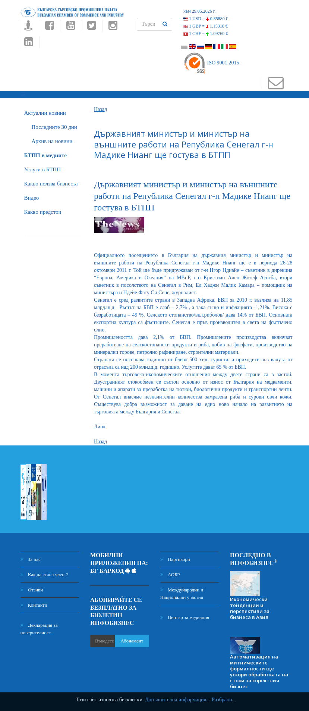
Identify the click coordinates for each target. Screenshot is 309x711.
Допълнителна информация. (176, 699)
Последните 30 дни (54, 127)
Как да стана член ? (44, 574)
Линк (99, 426)
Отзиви (32, 590)
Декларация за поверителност (39, 628)
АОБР (170, 574)
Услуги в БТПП (42, 169)
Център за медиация (184, 617)
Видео (31, 198)
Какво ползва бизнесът (51, 184)
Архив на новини (52, 141)
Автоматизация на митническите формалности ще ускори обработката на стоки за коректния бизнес (259, 671)
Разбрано (222, 699)
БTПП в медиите (45, 155)
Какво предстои (43, 212)
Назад (100, 109)
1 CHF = (205, 33)
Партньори (175, 559)
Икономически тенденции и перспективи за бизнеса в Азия (249, 608)
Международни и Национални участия (182, 593)
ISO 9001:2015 (211, 63)
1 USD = (205, 18)
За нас (31, 559)
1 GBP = (205, 26)
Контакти (34, 605)
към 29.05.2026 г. (199, 11)
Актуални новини (45, 113)
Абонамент (131, 641)
